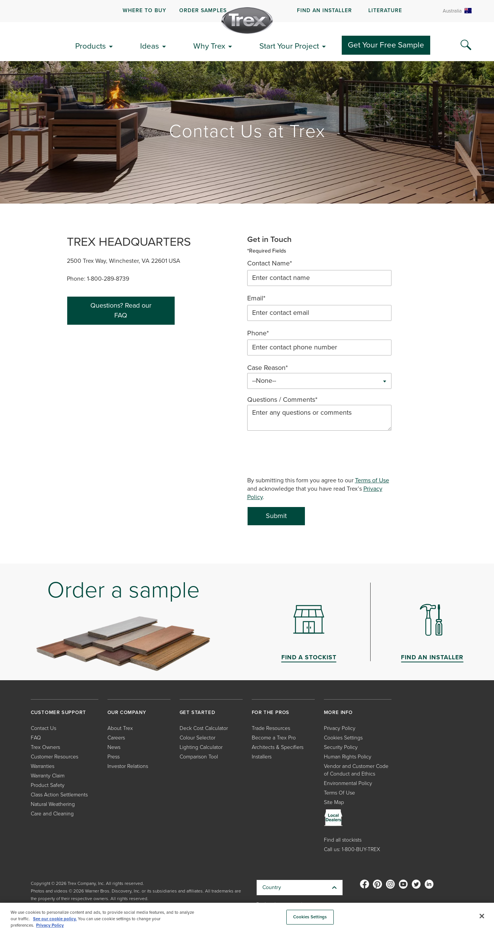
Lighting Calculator (201, 747)
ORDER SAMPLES (203, 10)
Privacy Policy (339, 728)
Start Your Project (289, 46)
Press (113, 757)
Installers (261, 757)
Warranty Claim (48, 776)
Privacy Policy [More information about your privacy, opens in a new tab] (50, 925)
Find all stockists (342, 840)
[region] (247, 917)
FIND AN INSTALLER (324, 10)
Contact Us (43, 728)
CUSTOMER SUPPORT (58, 712)
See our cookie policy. (55, 919)
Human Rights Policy (347, 757)
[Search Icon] (466, 45)
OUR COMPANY (126, 712)
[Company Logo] (247, 20)
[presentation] (305, 454)
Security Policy (341, 747)
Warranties (42, 766)
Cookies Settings (343, 738)
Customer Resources (54, 757)
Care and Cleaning (52, 814)
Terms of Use (372, 480)
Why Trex (209, 46)
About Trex (120, 728)
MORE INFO (338, 712)
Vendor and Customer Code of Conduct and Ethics (356, 770)
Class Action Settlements (59, 795)
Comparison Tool (199, 757)
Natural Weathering (53, 804)
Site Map (334, 802)
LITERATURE (385, 10)
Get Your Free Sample (386, 45)
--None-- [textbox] (264, 380)
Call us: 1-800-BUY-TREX (352, 849)
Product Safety (48, 785)
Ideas (149, 46)
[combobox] (319, 381)
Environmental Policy (348, 783)
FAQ (36, 738)
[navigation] (247, 11)
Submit (276, 516)
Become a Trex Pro (274, 738)
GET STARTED (197, 712)
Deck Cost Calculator (204, 728)
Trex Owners (45, 747)
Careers (116, 738)
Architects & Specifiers (277, 747)
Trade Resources (271, 728)
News (113, 747)
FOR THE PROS (271, 712)
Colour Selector (197, 738)
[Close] (481, 916)
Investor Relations (127, 766)
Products (90, 46)
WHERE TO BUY (144, 10)
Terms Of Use (339, 793)
